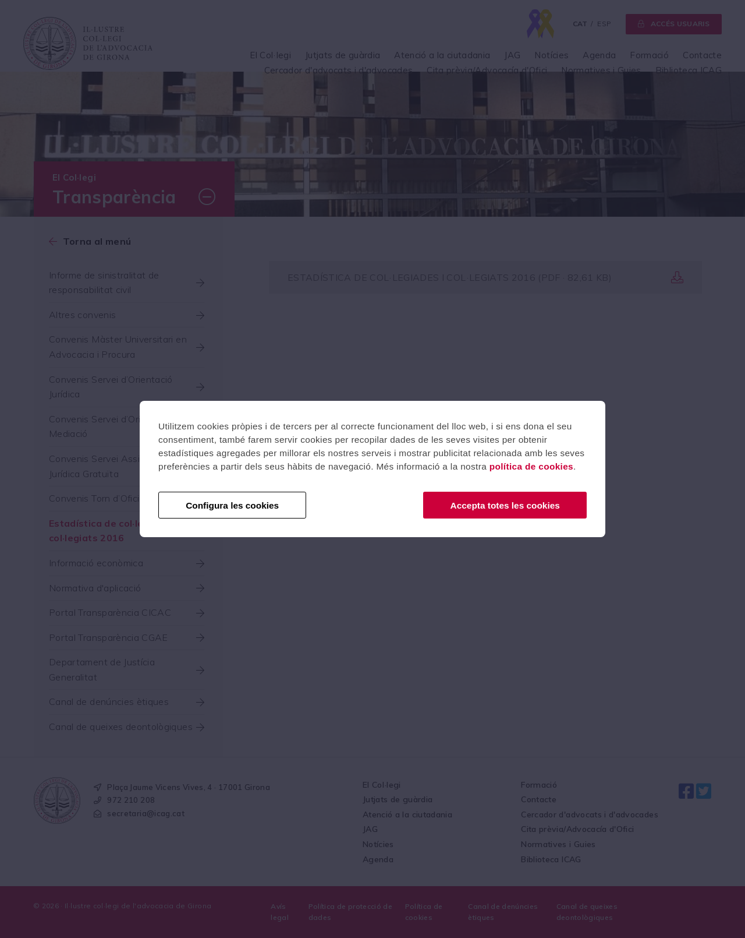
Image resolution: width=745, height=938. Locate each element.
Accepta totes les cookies (505, 505)
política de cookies (531, 466)
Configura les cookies (232, 505)
